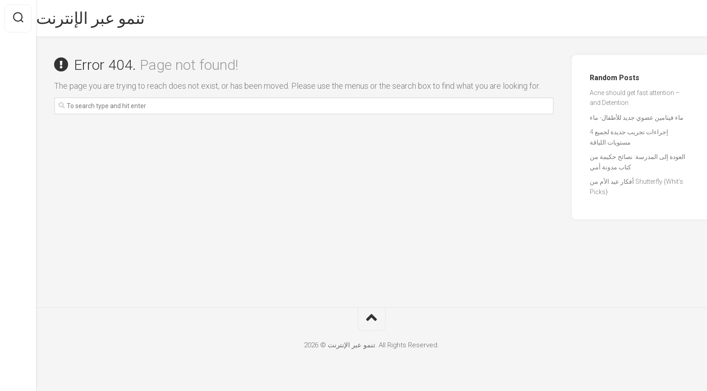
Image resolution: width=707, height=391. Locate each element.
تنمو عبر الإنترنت (108, 18)
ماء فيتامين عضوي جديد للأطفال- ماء (637, 117)
